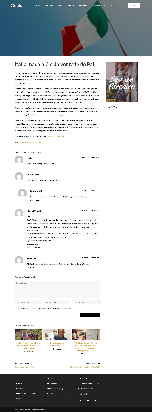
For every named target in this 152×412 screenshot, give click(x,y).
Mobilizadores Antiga (55, 388)
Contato (19, 398)
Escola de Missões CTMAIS (88, 384)
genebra (21, 142)
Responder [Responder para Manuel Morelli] (95, 210)
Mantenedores (52, 384)
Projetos (71, 5)
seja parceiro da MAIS (55, 136)
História (19, 384)
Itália (71, 89)
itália (27, 142)
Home (38, 5)
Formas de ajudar (99, 5)
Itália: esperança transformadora (57, 344)
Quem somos (48, 5)
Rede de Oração (53, 393)
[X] (81, 400)
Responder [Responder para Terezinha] (95, 257)
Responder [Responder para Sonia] (95, 157)
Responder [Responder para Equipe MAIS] (95, 190)
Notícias (60, 5)
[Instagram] (95, 400)
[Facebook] (88, 400)
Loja (110, 5)
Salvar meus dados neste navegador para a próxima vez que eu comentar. (45, 308)
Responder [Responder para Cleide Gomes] (95, 174)
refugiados (33, 142)
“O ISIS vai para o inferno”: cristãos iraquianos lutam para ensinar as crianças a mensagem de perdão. (86, 347)
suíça (39, 142)
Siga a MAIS (111, 107)
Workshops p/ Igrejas (86, 388)
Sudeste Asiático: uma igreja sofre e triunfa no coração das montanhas (28, 345)
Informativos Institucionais (26, 393)
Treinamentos (83, 5)
